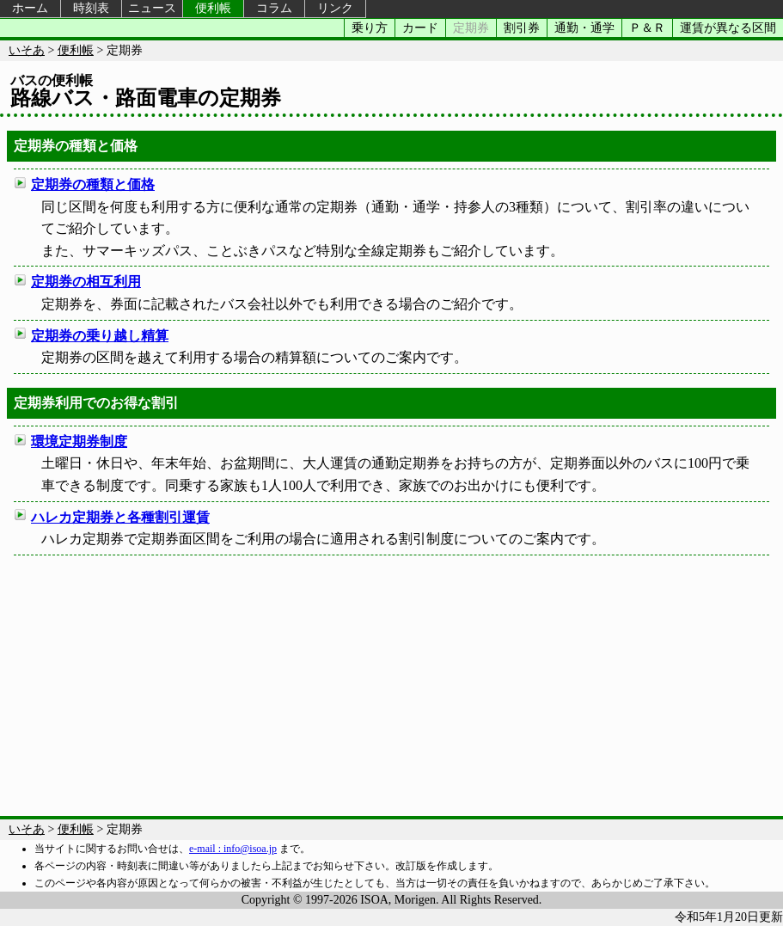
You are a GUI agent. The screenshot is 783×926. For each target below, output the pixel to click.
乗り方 (370, 27)
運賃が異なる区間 (728, 27)
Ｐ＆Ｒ (647, 27)
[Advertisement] (391, 682)
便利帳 (213, 8)
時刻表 (91, 8)
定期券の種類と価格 (93, 184)
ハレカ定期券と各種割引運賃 (120, 517)
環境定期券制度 (79, 441)
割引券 (522, 27)
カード (420, 27)
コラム (274, 8)
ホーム (30, 8)
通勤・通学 (584, 27)
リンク (335, 8)
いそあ (27, 50)
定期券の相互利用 (86, 281)
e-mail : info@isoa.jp (233, 849)
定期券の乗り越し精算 (99, 335)
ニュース (152, 8)
